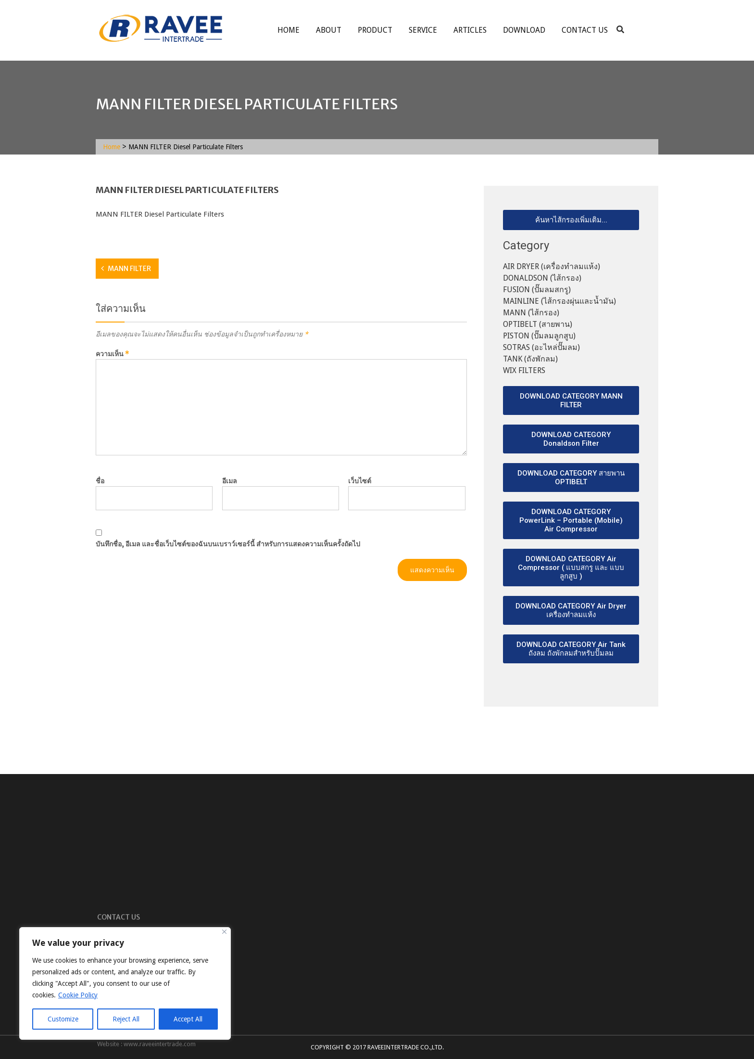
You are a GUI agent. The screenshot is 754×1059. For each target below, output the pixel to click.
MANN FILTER (129, 268)
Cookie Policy (78, 995)
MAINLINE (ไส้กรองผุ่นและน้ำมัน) (559, 301)
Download (524, 30)
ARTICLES (470, 30)
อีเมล (229, 481)
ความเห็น (112, 353)
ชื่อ (100, 481)
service (423, 30)
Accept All (188, 1019)
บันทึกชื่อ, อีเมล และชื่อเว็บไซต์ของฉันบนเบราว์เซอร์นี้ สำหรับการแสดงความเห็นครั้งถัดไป (228, 544)
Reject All (126, 1019)
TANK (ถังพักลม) (530, 358)
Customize (63, 1019)
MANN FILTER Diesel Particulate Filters (160, 214)
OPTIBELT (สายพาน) (537, 324)
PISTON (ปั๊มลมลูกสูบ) (539, 335)
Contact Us (585, 30)
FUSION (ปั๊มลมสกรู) (537, 289)
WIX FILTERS (524, 370)
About (328, 30)
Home (288, 30)
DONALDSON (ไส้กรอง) (542, 278)
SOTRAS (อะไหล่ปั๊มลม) (541, 347)
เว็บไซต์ (359, 481)
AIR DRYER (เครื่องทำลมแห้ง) (551, 266)
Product (375, 30)
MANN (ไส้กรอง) (531, 312)
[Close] (224, 932)
